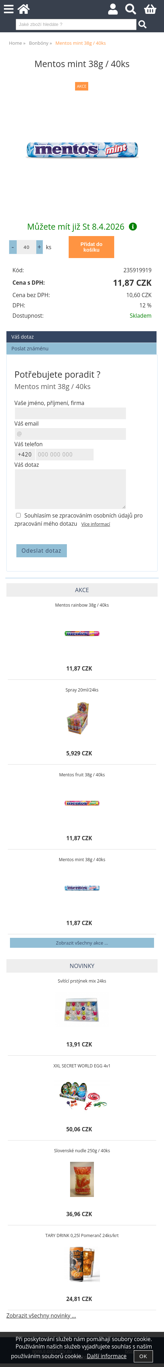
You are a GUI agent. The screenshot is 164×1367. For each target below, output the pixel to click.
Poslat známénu (29, 348)
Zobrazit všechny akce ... (82, 943)
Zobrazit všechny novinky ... (41, 1315)
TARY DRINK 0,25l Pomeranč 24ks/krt (82, 1235)
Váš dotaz (22, 336)
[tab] (81, 331)
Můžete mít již (82, 226)
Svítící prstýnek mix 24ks (82, 981)
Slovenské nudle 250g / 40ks (82, 1151)
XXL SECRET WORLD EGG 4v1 (82, 1066)
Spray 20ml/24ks (82, 690)
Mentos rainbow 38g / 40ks (82, 605)
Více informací (95, 524)
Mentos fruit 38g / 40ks (82, 775)
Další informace (106, 1356)
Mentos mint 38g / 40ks (82, 860)
